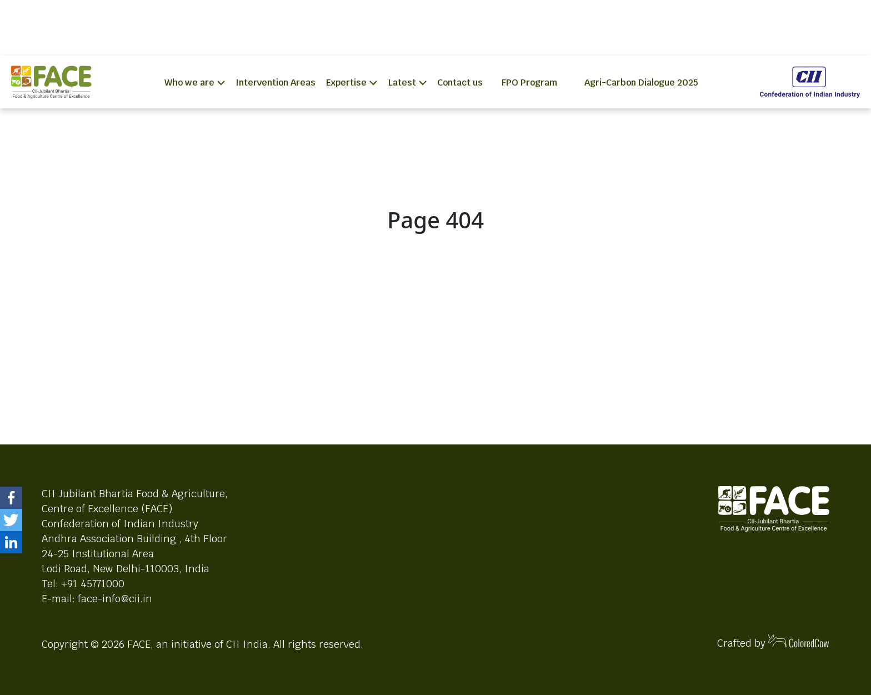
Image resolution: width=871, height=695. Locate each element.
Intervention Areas (276, 82)
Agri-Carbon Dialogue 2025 (641, 82)
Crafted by (773, 641)
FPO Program (529, 82)
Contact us (460, 82)
